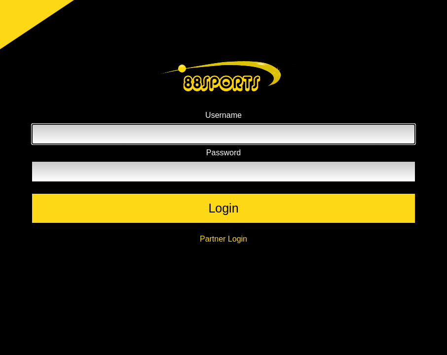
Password (223, 152)
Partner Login (223, 239)
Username (223, 115)
